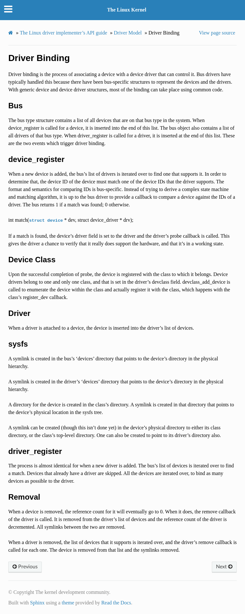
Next (224, 566)
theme (68, 602)
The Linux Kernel (126, 9)
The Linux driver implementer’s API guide (63, 32)
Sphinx (37, 602)
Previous (25, 566)
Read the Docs (116, 602)
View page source (217, 32)
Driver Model (128, 32)
